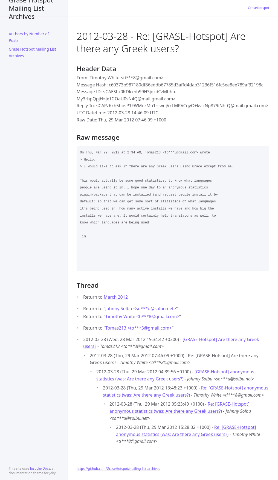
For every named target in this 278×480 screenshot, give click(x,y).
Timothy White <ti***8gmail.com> (142, 316)
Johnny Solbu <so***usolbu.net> (140, 309)
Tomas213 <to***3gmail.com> (138, 328)
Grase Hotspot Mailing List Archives (31, 8)
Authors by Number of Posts (29, 37)
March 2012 (116, 297)
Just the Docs (40, 468)
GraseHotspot (258, 7)
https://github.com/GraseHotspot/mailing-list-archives (118, 468)
